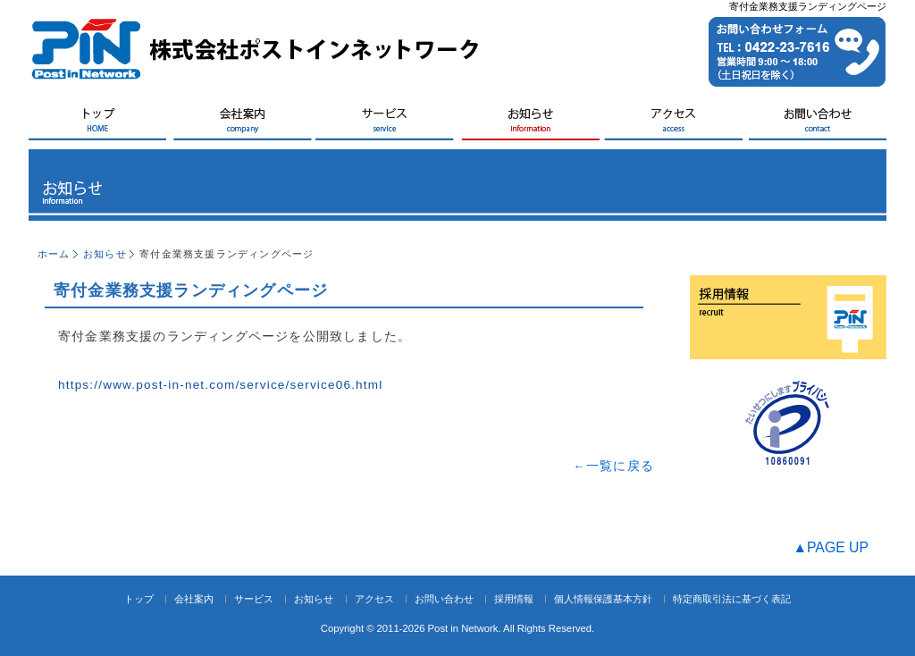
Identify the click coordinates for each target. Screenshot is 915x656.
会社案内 (243, 123)
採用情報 (513, 598)
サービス (386, 123)
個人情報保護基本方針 (603, 598)
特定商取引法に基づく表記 (732, 598)
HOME (100, 123)
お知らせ (529, 123)
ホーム (54, 253)
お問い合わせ (444, 598)
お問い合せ (814, 123)
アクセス (671, 123)
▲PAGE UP (831, 547)
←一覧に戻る (613, 466)
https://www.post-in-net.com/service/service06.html (220, 384)
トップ (139, 598)
